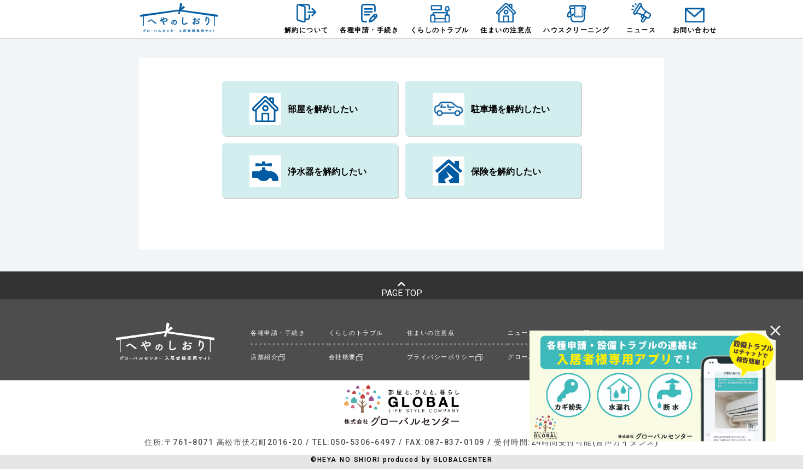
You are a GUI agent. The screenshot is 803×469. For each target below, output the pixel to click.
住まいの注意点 (431, 333)
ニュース (521, 333)
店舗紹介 (268, 357)
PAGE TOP (401, 289)
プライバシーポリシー (444, 357)
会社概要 (346, 357)
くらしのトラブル (356, 333)
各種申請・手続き (278, 333)
